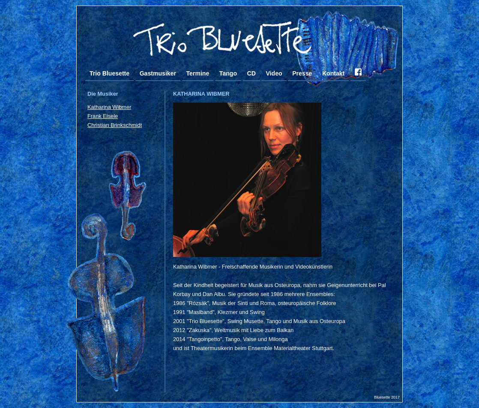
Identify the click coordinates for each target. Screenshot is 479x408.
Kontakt (333, 73)
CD (251, 73)
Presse (302, 73)
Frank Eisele (102, 116)
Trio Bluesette (109, 73)
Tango (228, 73)
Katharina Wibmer (109, 107)
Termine (198, 73)
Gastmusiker (158, 73)
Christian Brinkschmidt (114, 125)
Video (274, 73)
